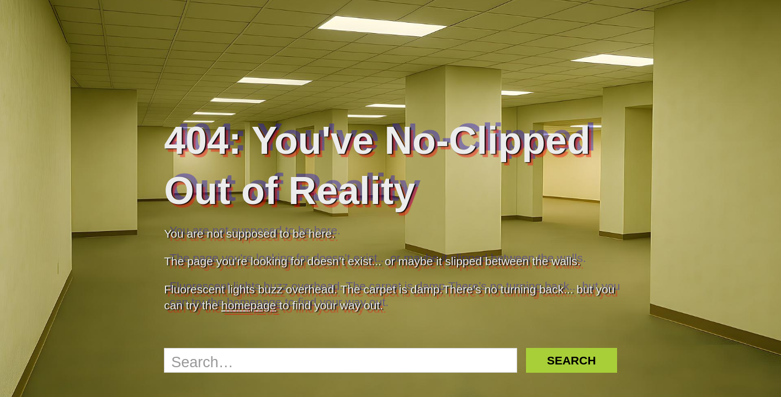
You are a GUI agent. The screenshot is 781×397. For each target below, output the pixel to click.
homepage (248, 305)
